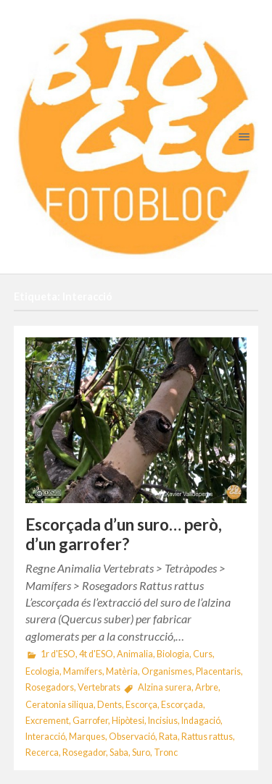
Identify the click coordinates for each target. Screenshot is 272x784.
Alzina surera (164, 687)
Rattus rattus (207, 736)
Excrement (47, 720)
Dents (109, 704)
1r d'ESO (58, 654)
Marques (87, 736)
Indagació (201, 720)
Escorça (141, 704)
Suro (141, 752)
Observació (132, 736)
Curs (203, 654)
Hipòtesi (128, 720)
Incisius (163, 720)
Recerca (42, 752)
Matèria (122, 671)
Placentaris (218, 671)
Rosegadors (49, 687)
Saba (119, 752)
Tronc (166, 752)
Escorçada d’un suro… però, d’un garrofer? (123, 534)
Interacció (45, 736)
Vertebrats (99, 687)
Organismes (166, 671)
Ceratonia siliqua (59, 704)
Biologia (173, 654)
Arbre (206, 687)
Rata (168, 736)
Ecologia (42, 671)
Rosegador (84, 752)
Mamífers (82, 671)
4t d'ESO (96, 654)
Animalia (135, 654)
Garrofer (90, 720)
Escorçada (182, 704)
